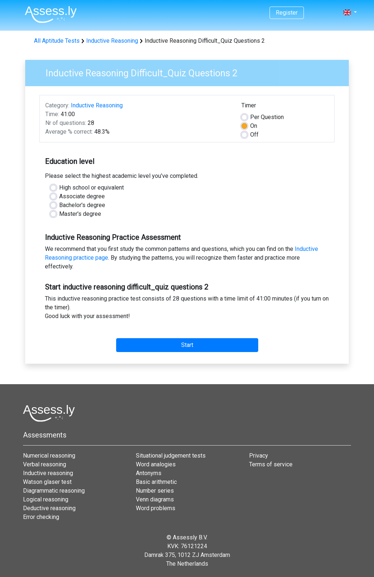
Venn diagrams (155, 499)
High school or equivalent (91, 187)
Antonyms (148, 473)
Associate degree (82, 196)
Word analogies (156, 464)
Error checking (41, 516)
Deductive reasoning (49, 508)
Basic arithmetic (156, 481)
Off (254, 134)
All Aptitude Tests (57, 40)
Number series (155, 490)
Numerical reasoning (49, 455)
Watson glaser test (47, 481)
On (253, 125)
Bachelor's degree (82, 205)
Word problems (155, 508)
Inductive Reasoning (112, 40)
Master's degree (80, 213)
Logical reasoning (45, 499)
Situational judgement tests (171, 455)
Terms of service (271, 464)
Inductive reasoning (48, 473)
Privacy (258, 455)
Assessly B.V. (190, 537)
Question (267, 117)
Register (287, 12)
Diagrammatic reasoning (54, 490)
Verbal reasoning (44, 464)
